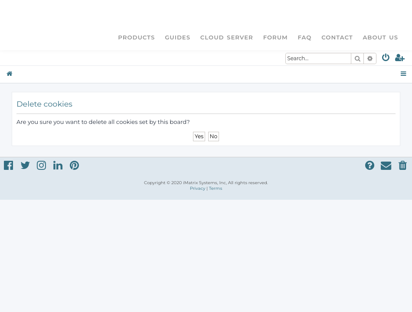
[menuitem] (386, 59)
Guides (177, 37)
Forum (275, 37)
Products (136, 37)
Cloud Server (226, 37)
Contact (337, 37)
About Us (380, 37)
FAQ (305, 37)
